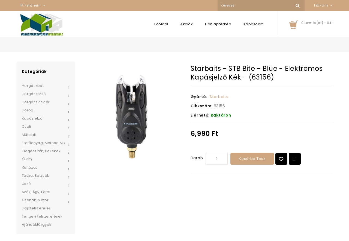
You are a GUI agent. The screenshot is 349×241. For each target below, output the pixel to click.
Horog (28, 110)
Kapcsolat (253, 24)
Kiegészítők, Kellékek (41, 151)
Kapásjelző (32, 118)
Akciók (186, 24)
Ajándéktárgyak (36, 224)
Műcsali (29, 134)
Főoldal (161, 24)
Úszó (26, 183)
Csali (26, 126)
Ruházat (29, 167)
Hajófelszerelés (36, 208)
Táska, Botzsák (35, 175)
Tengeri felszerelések (42, 216)
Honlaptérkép (218, 24)
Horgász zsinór (36, 102)
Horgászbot (33, 85)
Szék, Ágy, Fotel (36, 191)
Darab (197, 158)
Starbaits (219, 96)
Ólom (27, 159)
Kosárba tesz (252, 158)
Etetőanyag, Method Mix (43, 142)
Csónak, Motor (35, 200)
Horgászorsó (34, 93)
